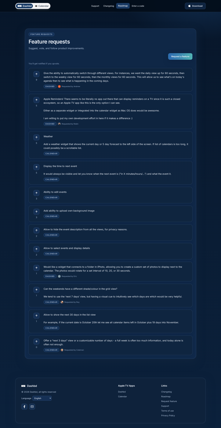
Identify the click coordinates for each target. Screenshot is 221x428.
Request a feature (180, 56)
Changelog (108, 6)
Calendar (122, 396)
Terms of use (167, 410)
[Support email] (32, 407)
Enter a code (138, 6)
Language (26, 398)
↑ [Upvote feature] (36, 74)
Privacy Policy (168, 415)
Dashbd (122, 391)
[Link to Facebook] (24, 407)
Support (95, 6)
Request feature (169, 401)
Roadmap (123, 5)
